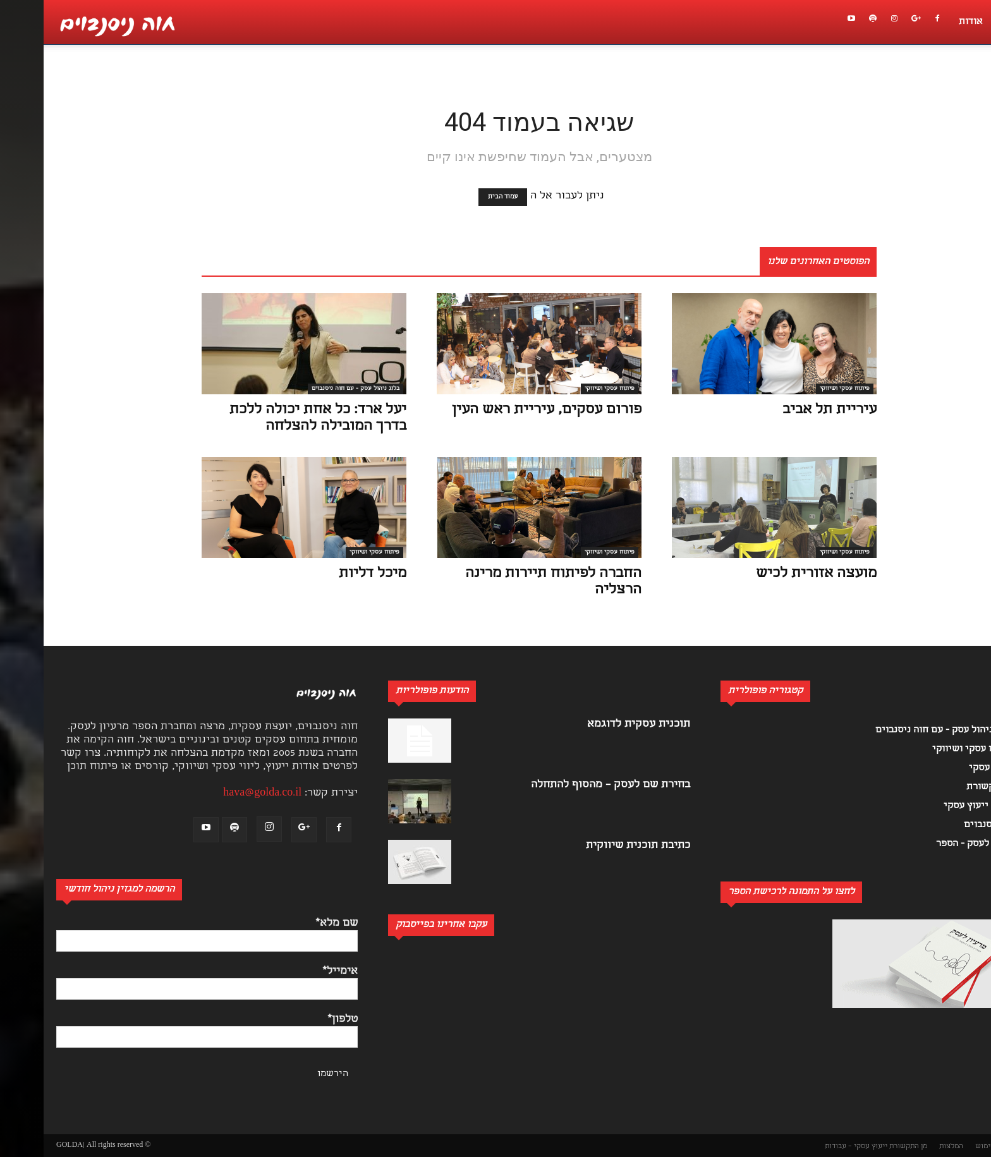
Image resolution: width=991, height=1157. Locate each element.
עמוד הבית (459, 197)
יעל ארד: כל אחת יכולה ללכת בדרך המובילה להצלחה (274, 419)
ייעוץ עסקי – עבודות (812, 1146)
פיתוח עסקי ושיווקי (566, 388)
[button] (974, 79)
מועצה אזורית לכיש (772, 574)
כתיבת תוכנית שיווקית (594, 846)
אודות (927, 22)
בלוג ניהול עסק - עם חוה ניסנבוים (312, 388)
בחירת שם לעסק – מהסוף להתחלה (567, 785)
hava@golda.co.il (218, 793)
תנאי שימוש (950, 1146)
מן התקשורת (865, 1146)
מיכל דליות (329, 574)
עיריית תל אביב (786, 410)
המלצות (908, 1146)
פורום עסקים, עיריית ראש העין (503, 410)
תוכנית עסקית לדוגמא (595, 724)
